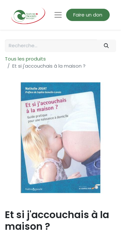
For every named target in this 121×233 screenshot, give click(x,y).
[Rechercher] (106, 45)
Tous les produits (25, 58)
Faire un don (87, 14)
